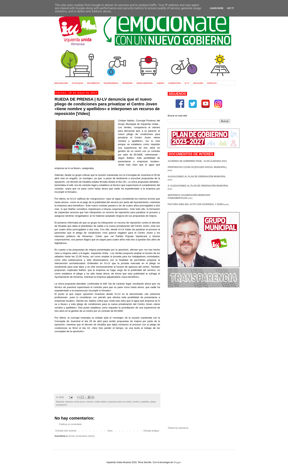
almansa (69, 402)
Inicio (110, 430)
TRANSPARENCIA (110, 83)
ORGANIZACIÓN (61, 83)
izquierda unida (114, 402)
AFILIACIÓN (198, 83)
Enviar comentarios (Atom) (82, 436)
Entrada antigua (151, 430)
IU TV (187, 83)
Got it (230, 8)
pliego (153, 402)
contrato (89, 402)
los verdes (127, 402)
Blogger (177, 462)
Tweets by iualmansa (178, 428)
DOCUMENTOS (93, 83)
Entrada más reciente (65, 430)
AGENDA (160, 83)
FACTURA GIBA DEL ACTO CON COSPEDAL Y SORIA (198, 204)
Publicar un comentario (70, 424)
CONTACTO (212, 83)
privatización (61, 405)
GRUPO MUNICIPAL (144, 83)
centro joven (79, 402)
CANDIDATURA (174, 83)
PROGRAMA (127, 83)
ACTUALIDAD (77, 83)
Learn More (217, 8)
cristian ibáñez (100, 402)
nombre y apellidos (141, 402)
